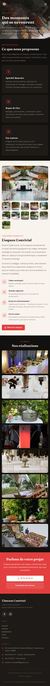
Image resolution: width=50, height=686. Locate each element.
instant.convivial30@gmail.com (17, 662)
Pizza (4, 635)
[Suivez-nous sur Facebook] (4, 614)
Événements (6, 632)
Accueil (5, 626)
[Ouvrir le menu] (45, 4)
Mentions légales (25, 676)
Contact (5, 638)
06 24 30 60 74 (25, 578)
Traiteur (5, 629)
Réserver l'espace (13, 327)
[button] (25, 362)
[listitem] (6, 206)
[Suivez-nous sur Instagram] (10, 614)
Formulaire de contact (25, 585)
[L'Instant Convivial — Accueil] (4, 4)
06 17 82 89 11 (10, 658)
